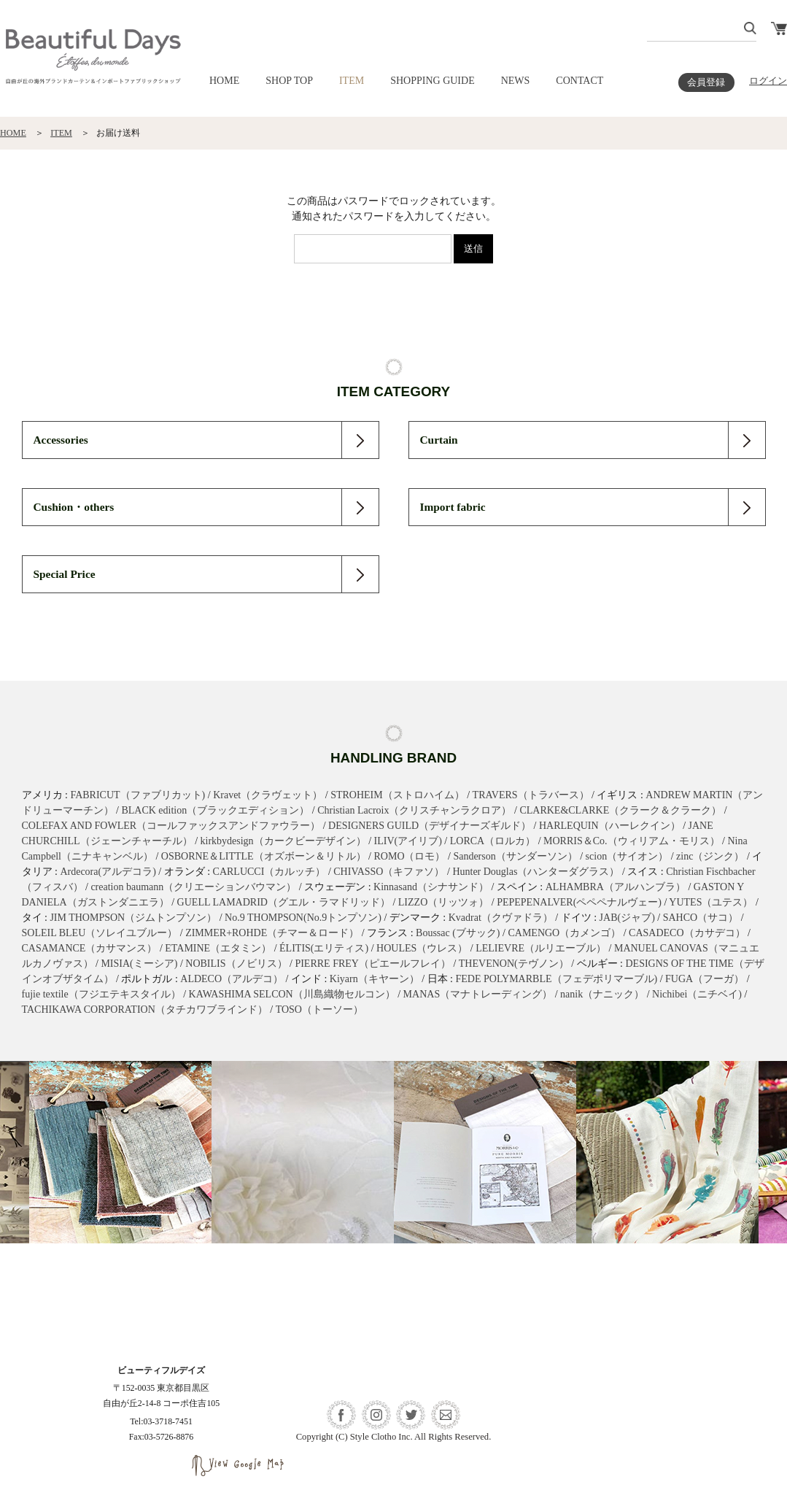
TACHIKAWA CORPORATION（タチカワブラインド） (145, 1009)
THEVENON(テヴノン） (514, 963)
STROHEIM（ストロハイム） (397, 795)
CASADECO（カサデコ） (687, 932)
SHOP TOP (289, 80)
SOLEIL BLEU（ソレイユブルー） (100, 932)
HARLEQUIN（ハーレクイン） (610, 825)
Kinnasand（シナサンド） (431, 886)
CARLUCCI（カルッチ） (269, 871)
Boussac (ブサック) (458, 932)
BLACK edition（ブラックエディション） (215, 810)
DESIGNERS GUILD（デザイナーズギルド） (429, 825)
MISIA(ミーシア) (139, 963)
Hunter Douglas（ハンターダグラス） (535, 871)
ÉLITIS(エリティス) (323, 948)
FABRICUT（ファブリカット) (137, 795)
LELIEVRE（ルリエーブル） (541, 948)
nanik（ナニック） (602, 994)
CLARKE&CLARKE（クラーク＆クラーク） (620, 810)
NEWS (515, 80)
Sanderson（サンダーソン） (515, 856)
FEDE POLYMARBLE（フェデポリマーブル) (557, 978)
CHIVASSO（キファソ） (388, 871)
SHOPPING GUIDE (432, 80)
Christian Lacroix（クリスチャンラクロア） (414, 810)
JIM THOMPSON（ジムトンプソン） (133, 917)
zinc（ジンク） (710, 856)
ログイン (768, 81)
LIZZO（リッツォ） (443, 902)
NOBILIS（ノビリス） (236, 963)
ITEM (351, 80)
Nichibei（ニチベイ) (697, 994)
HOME (224, 80)
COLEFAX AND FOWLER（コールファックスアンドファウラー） (171, 825)
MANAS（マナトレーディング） (478, 994)
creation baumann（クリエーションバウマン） (193, 886)
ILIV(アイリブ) (408, 840)
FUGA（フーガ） (704, 978)
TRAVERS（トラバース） (531, 795)
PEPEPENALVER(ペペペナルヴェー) (579, 902)
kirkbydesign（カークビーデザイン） (283, 840)
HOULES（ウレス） (422, 948)
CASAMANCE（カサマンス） (90, 948)
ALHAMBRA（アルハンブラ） (616, 886)
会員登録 (706, 82)
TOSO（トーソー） (319, 1009)
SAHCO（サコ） (700, 917)
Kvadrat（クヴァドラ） (501, 917)
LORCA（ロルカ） (492, 840)
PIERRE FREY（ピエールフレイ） (373, 963)
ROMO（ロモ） (409, 856)
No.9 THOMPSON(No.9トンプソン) (303, 917)
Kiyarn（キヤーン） (374, 978)
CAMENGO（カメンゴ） (564, 932)
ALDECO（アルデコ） (231, 978)
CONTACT (579, 80)
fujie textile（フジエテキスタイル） (101, 994)
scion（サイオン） (627, 856)
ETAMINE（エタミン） (218, 948)
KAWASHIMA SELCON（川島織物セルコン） (292, 994)
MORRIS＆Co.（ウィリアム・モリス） (631, 840)
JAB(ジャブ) (627, 917)
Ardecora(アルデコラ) (107, 871)
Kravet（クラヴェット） (267, 795)
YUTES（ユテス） (711, 902)
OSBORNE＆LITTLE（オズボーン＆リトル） (263, 856)
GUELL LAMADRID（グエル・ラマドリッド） (283, 902)
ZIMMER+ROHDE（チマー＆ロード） (272, 932)
